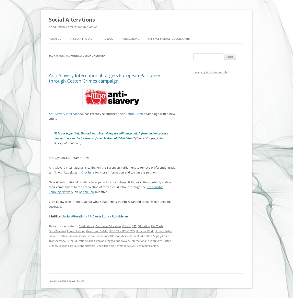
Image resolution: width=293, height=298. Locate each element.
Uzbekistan (94, 241)
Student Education (140, 236)
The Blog (107, 38)
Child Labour (86, 226)
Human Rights (163, 231)
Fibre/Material (57, 231)
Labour (53, 236)
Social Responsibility (116, 236)
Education (144, 226)
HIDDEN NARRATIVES (122, 231)
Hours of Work (145, 231)
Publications (130, 38)
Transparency (57, 241)
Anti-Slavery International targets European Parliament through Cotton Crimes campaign (106, 78)
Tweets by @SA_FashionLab (210, 72)
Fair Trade (157, 226)
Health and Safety (97, 231)
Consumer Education (108, 226)
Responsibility (77, 236)
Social (90, 236)
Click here (87, 172)
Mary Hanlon (150, 246)
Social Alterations (72, 19)
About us (55, 38)
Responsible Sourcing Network (76, 246)
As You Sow (86, 192)
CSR (134, 226)
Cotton (126, 226)
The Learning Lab (81, 38)
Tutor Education (76, 241)
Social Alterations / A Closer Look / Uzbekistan (95, 216)
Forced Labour (76, 231)
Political (63, 236)
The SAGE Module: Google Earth (169, 38)
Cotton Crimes (135, 114)
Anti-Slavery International (66, 114)
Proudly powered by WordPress (66, 281)
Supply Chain (161, 236)
